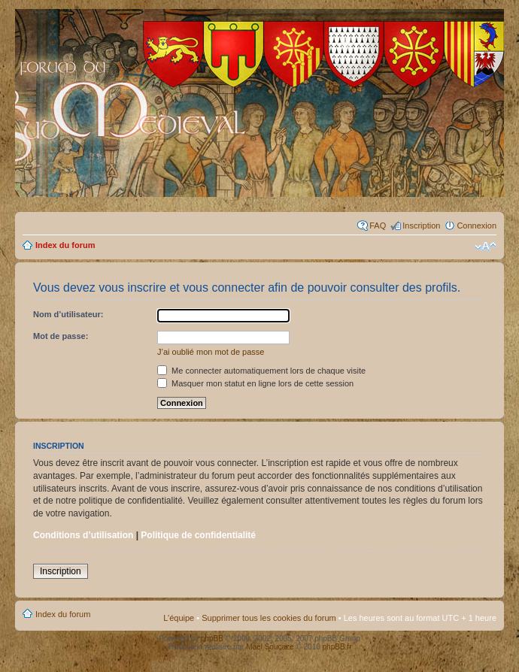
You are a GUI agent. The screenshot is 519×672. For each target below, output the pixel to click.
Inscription (421, 225)
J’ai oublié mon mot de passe (210, 351)
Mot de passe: (60, 336)
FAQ (377, 225)
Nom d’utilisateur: (68, 314)
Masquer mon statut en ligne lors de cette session (255, 383)
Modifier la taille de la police (485, 246)
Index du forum (65, 245)
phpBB (212, 638)
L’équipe (178, 617)
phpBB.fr (337, 647)
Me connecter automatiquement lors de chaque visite (261, 370)
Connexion (476, 225)
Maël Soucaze (269, 647)
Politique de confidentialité (198, 535)
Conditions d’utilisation (83, 535)
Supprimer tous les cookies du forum (269, 617)
